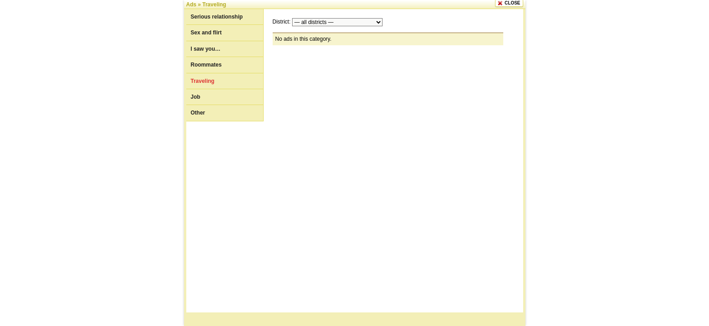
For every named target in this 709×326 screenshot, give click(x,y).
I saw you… (206, 49)
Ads (191, 4)
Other (198, 113)
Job (195, 97)
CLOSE (512, 2)
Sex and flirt (206, 32)
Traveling (215, 4)
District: (282, 22)
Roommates (206, 65)
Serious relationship (217, 17)
